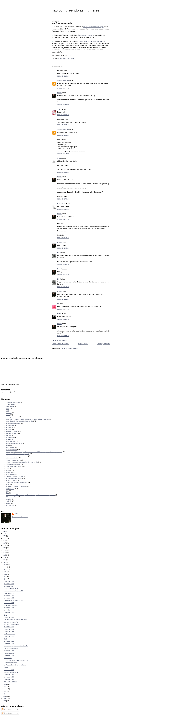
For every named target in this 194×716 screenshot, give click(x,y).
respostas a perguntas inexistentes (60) (16, 660)
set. (5, 571)
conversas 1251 (9, 674)
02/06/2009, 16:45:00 (63, 153)
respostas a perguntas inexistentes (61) (16, 646)
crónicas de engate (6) (11, 672)
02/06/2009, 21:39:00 (63, 238)
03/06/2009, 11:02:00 (63, 274)
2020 (4, 536)
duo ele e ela (9, 439)
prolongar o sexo (9, 593)
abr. (5, 686)
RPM (59, 252)
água (5, 615)
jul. (5, 576)
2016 (4, 545)
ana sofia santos (63, 80)
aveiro (7, 409)
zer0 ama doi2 (10, 505)
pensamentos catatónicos (13, 478)
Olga (59, 158)
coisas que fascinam (12, 417)
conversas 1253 (9, 655)
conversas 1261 (9, 617)
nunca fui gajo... (9, 653)
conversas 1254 (9, 650)
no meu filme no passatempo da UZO (91, 41)
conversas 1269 (9, 581)
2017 (4, 543)
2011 (4, 557)
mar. (6, 689)
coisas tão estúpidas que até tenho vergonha (19, 421)
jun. (5, 579)
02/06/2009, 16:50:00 (63, 172)
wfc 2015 (8, 501)
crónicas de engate (11, 431)
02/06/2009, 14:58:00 (63, 125)
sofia (7, 490)
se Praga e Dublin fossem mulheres (15, 665)
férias (7, 445)
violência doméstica (12, 497)
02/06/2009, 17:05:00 (63, 199)
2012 (4, 555)
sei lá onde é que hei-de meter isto (16, 486)
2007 (4, 698)
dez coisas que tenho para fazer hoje (15, 619)
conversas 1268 (9, 583)
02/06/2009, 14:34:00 (63, 115)
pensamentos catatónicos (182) (13, 591)
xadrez (8, 503)
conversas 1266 (9, 595)
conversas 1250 (9, 677)
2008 (4, 696)
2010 (4, 559)
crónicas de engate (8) (11, 588)
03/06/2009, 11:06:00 (63, 287)
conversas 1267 (9, 586)
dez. (5, 564)
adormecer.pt (10, 406)
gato (5, 638)
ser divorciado (10, 489)
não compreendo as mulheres (75, 10)
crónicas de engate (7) (11, 622)
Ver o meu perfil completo (20, 517)
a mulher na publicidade (13, 402)
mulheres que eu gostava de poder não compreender (22, 462)
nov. (5, 567)
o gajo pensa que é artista (66, 58)
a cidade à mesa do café (11, 624)
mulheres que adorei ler (13, 460)
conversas (9, 427)
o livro (7, 468)
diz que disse (10, 437)
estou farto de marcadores (14, 443)
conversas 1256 (9, 641)
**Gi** (59, 109)
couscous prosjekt (85, 35)
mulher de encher (9, 634)
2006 (4, 701)
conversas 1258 (9, 631)
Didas (59, 314)
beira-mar (9, 413)
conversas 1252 (9, 670)
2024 (4, 531)
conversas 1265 (9, 598)
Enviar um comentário (59, 340)
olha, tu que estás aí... (11, 605)
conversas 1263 (9, 607)
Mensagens (6, 709)
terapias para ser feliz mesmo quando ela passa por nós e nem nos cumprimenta (30, 495)
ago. (6, 574)
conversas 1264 (9, 603)
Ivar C (59, 93)
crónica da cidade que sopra (93, 27)
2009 (4, 562)
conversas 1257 (9, 636)
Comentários (7, 713)
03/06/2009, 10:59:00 (63, 264)
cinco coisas (8, 658)
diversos (8, 435)
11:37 (69, 55)
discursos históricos (12, 433)
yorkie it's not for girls (10, 662)
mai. (5, 684)
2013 (4, 552)
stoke (7, 493)
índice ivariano (10, 447)
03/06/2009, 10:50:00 (63, 248)
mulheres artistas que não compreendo (17, 454)
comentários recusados (13, 423)
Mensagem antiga (103, 344)
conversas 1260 (9, 626)
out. (5, 569)
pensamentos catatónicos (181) (13, 600)
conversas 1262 (9, 612)
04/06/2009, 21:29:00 (63, 309)
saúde (7, 484)
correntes (8, 429)
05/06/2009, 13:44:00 (63, 336)
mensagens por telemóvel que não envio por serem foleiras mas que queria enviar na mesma (34, 452)
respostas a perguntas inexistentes (16, 482)
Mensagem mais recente (60, 344)
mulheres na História (12, 458)
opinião (8, 470)
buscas (8, 415)
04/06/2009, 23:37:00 (63, 319)
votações (8, 499)
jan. (5, 693)
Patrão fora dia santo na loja (14, 476)
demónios (7, 610)
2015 (4, 548)
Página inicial (83, 344)
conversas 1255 (9, 643)
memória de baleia (11, 450)
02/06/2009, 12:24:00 (63, 104)
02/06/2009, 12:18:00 (63, 88)
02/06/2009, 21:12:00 (63, 219)
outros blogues (10, 474)
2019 (4, 538)
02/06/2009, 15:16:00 (63, 135)
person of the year (11, 480)
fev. (5, 691)
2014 (4, 550)
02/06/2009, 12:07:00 (63, 76)
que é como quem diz (62, 23)
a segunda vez (10, 404)
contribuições (10, 425)
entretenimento (10, 441)
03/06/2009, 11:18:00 (63, 299)
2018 (4, 540)
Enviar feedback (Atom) (69, 348)
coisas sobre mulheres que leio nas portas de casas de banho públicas (27, 419)
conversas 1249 (9, 679)
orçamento (9, 472)
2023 (4, 533)
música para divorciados (13, 464)
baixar (7, 410)
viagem (6, 667)
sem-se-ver (61, 203)
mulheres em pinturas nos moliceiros (17, 456)
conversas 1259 (9, 629)
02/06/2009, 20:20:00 (63, 209)
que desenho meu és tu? (11, 648)
